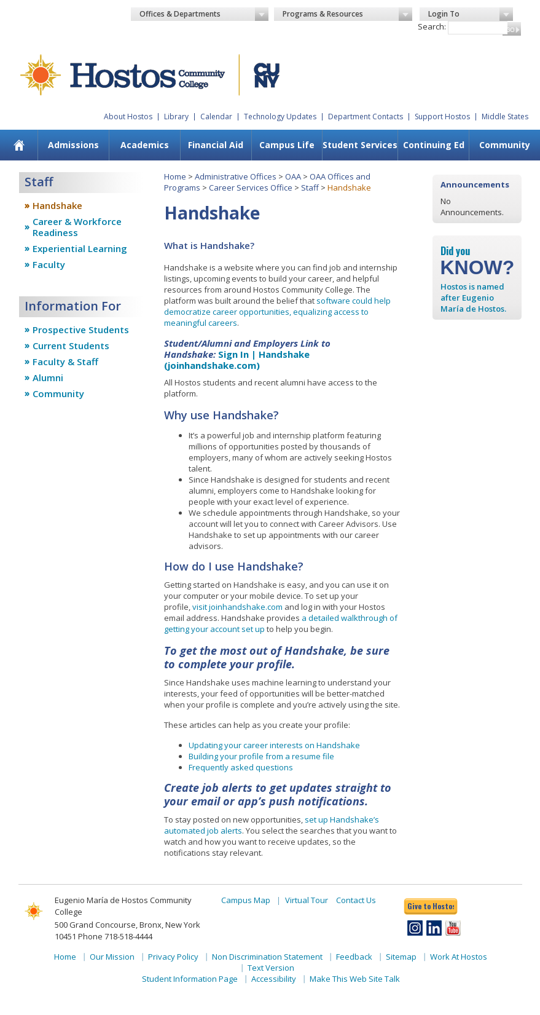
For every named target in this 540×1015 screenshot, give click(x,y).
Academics (144, 145)
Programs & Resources (347, 14)
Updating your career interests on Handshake (274, 745)
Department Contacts (365, 116)
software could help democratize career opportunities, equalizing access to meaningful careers (277, 311)
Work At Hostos (458, 956)
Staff (310, 187)
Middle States (505, 116)
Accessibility (273, 978)
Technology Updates (280, 116)
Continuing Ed (433, 145)
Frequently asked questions (241, 767)
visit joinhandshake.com (237, 606)
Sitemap (401, 956)
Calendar (216, 116)
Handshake (57, 205)
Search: (432, 26)
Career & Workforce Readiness (77, 227)
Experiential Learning (80, 248)
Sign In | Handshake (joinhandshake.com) (237, 359)
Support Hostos (442, 116)
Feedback (354, 956)
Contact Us (356, 900)
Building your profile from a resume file (261, 756)
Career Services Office (250, 187)
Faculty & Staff (65, 361)
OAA (293, 176)
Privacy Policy (173, 956)
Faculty (49, 264)
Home (175, 176)
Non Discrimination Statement (267, 956)
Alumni (48, 377)
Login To (470, 14)
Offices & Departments (203, 14)
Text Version (271, 967)
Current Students (71, 345)
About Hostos (128, 116)
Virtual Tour (306, 900)
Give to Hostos (430, 906)
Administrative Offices (235, 176)
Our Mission (112, 956)
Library (176, 116)
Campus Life (287, 145)
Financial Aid (215, 145)
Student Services (360, 145)
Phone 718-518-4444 (115, 936)
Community (504, 145)
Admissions (73, 145)
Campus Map (245, 900)
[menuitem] (18, 145)
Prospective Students (81, 329)
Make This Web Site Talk (355, 978)
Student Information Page (190, 978)
